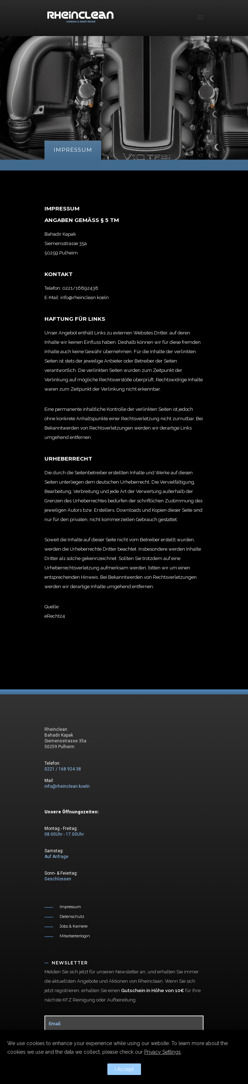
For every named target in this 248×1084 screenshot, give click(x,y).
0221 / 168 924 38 (62, 769)
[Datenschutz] (64, 916)
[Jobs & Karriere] (65, 926)
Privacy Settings (162, 1052)
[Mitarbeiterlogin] (67, 936)
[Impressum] (62, 906)
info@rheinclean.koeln (67, 786)
